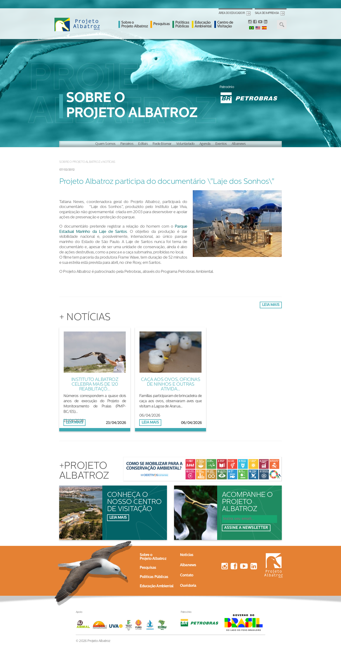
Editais (143, 144)
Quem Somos (105, 144)
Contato (186, 575)
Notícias (109, 161)
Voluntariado (185, 144)
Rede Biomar (162, 144)
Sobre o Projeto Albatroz (134, 24)
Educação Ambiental (203, 24)
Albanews (239, 144)
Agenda (204, 144)
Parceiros (126, 144)
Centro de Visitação (225, 24)
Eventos (221, 144)
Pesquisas (161, 24)
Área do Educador (232, 13)
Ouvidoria (188, 586)
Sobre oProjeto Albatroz (153, 557)
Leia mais (270, 305)
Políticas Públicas (182, 24)
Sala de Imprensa (267, 13)
